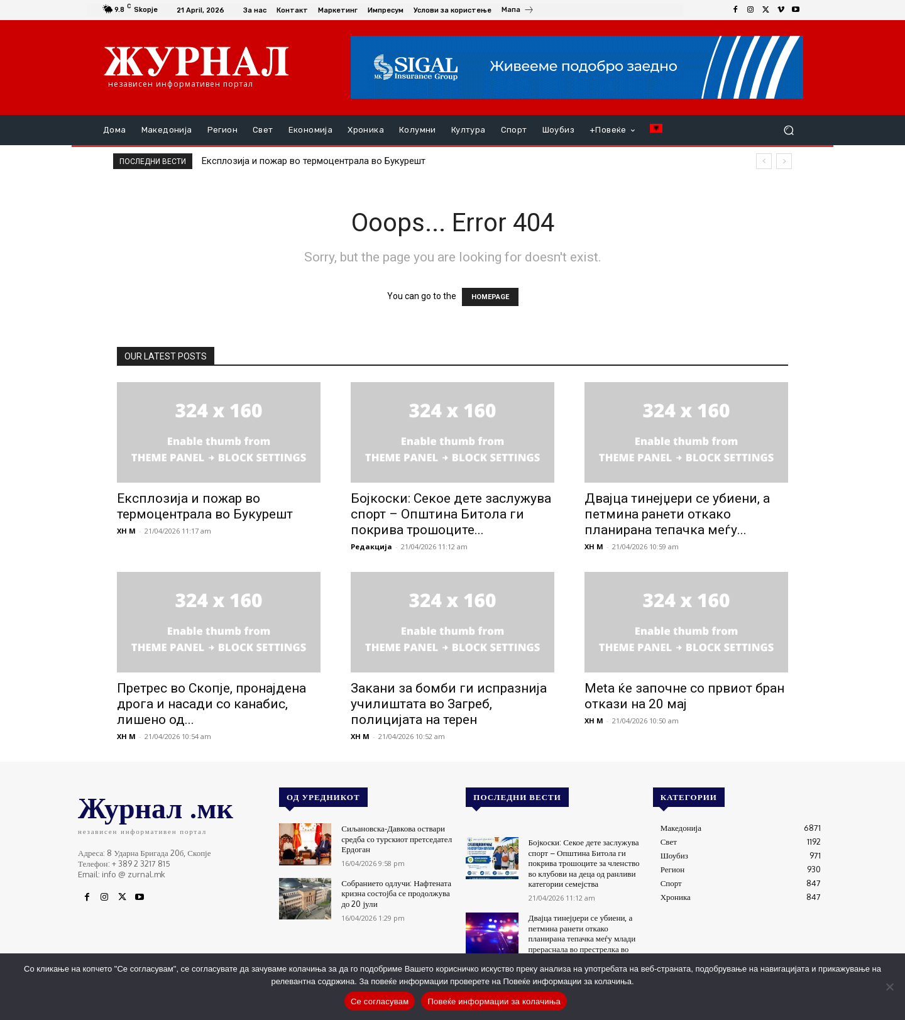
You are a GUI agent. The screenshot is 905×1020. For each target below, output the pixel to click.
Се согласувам (380, 1001)
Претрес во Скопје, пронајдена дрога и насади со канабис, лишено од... (211, 704)
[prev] (764, 161)
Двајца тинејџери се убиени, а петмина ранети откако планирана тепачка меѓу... (677, 514)
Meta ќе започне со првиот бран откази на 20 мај (684, 696)
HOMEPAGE (490, 297)
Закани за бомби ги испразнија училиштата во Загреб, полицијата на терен (449, 704)
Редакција (371, 546)
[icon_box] (518, 11)
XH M (126, 530)
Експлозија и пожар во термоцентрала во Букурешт (313, 161)
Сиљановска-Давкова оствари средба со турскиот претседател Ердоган (396, 837)
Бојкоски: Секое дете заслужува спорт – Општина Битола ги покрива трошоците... (451, 514)
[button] (788, 130)
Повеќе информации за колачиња (494, 1001)
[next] (784, 161)
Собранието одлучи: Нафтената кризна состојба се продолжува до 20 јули (395, 892)
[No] (889, 986)
